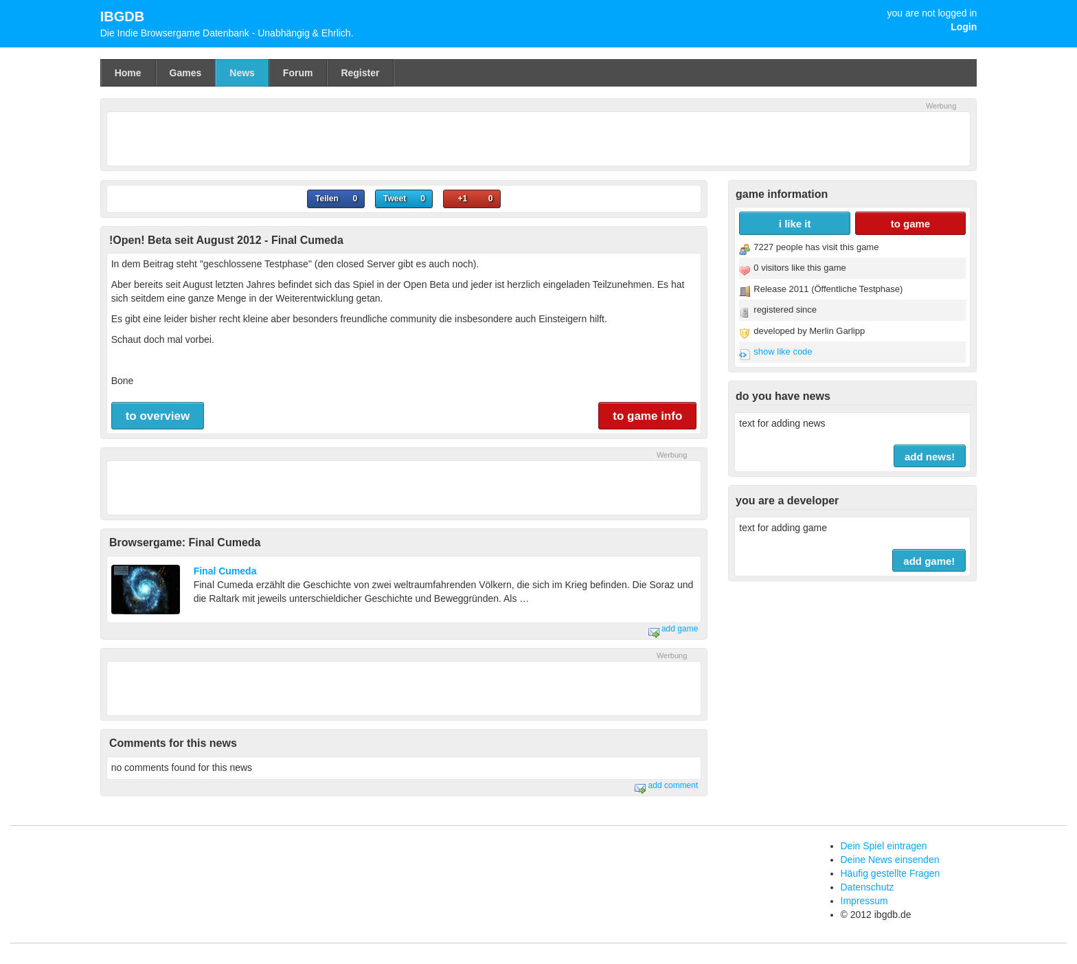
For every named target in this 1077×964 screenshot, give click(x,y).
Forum (298, 72)
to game (911, 223)
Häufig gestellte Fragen (890, 873)
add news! (930, 456)
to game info (647, 416)
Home (128, 72)
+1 (462, 198)
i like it (795, 223)
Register (360, 72)
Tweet (394, 198)
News (242, 72)
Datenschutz (867, 887)
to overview (158, 416)
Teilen (327, 198)
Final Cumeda (225, 570)
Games (186, 72)
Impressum (864, 900)
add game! (929, 561)
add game (673, 629)
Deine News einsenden (890, 859)
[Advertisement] (538, 136)
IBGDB (122, 16)
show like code (782, 351)
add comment (666, 785)
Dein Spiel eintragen (884, 845)
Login (964, 26)
